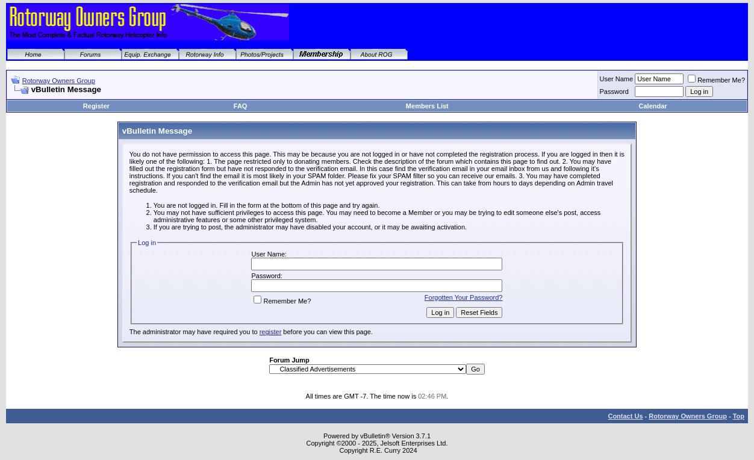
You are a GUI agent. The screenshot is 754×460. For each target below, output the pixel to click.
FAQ (241, 106)
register (271, 331)
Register (96, 106)
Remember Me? (716, 80)
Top (738, 416)
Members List (427, 106)
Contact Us (625, 416)
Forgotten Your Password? (464, 297)
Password (614, 91)
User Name (617, 78)
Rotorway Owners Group (58, 80)
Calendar (653, 106)
